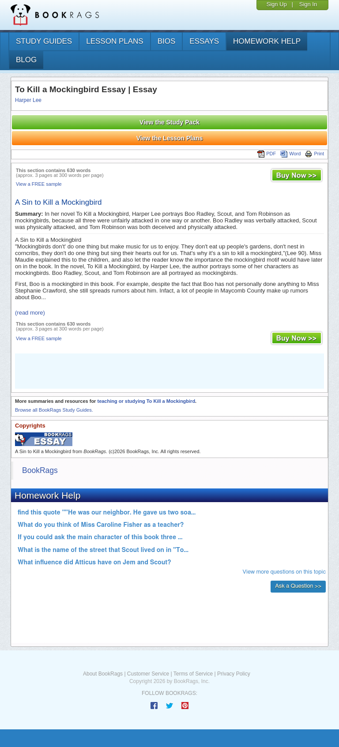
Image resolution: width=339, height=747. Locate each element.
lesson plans (114, 41)
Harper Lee (28, 100)
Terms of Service (193, 674)
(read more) (30, 312)
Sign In (308, 4)
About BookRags (103, 674)
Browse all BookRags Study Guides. (54, 410)
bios (167, 41)
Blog (26, 60)
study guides (44, 41)
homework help (267, 41)
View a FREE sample (39, 184)
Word (290, 153)
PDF (266, 153)
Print (314, 153)
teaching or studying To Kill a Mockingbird (146, 401)
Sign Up (276, 4)
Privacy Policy (233, 674)
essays (204, 41)
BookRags (40, 470)
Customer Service (148, 674)
